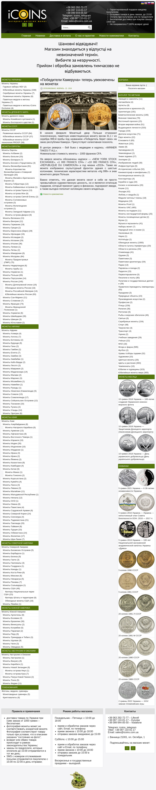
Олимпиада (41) (126, 252)
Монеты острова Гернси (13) (18, 190)
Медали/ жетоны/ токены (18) (132, 198)
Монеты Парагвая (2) (12, 631)
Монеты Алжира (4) (11, 333)
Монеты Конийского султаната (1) (18, 119)
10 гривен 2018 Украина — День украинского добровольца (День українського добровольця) (134, 456)
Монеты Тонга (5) (10, 680)
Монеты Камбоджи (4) (13, 466)
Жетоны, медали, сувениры (15, 691)
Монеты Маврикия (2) (12, 368)
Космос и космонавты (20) (130, 185)
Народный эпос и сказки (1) (131, 230)
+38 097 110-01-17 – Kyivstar (124, 720)
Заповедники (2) (126, 150)
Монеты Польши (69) (12, 275)
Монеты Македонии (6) (13, 253)
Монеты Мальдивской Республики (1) (20, 494)
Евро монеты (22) (126, 137)
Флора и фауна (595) (128, 347)
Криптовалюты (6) (11, 697)
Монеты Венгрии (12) (12, 221)
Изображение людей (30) (130, 163)
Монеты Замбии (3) (11, 356)
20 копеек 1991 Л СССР (130, 614)
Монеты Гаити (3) (10, 560)
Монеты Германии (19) (13, 224)
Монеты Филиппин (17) (13, 536)
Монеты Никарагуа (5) (13, 579)
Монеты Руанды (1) (11, 388)
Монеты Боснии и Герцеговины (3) (18, 163)
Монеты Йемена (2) (11, 459)
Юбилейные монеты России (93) (20, 294)
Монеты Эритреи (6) (12, 413)
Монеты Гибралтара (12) (16, 184)
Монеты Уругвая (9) (11, 640)
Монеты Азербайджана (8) (15, 424)
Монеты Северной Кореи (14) (16, 514)
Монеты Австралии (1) (13, 658)
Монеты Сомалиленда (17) (15, 397)
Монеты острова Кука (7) (16, 674)
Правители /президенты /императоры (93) (136, 288)
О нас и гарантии (85, 35)
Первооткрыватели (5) (129, 274)
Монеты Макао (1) (13, 472)
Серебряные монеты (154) (131, 321)
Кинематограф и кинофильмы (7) (134, 172)
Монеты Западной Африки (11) (19, 212)
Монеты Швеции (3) (12, 319)
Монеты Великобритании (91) (16, 166)
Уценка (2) (123, 334)
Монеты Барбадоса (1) (13, 553)
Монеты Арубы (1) (13, 269)
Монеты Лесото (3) (11, 365)
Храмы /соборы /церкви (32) (131, 353)
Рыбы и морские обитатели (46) (133, 315)
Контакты (133, 35)
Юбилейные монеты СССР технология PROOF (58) (15, 141)
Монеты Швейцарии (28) (14, 316)
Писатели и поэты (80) (129, 278)
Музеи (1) (122, 220)
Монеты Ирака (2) (11, 456)
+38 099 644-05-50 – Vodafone (125, 722)
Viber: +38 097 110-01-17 (76, 18)
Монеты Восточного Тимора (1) (17, 437)
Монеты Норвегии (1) (12, 272)
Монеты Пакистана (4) (13, 507)
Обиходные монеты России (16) (19, 288)
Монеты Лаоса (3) (11, 485)
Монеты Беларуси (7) (12, 160)
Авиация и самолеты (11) (130, 99)
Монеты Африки (9, 330)
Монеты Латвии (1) (11, 247)
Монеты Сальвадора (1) (14, 585)
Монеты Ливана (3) (11, 488)
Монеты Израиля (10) (12, 440)
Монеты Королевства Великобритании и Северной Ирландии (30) (18, 172)
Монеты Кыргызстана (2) (14, 478)
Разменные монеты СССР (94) (17, 133)
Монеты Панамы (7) (12, 582)
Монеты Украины (10, 83)
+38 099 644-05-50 (76, 13)
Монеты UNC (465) (127, 207)
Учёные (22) (124, 341)
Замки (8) (122, 147)
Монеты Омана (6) (11, 504)
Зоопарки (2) (124, 159)
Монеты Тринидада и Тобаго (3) (17, 637)
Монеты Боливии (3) (12, 618)
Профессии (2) (125, 302)
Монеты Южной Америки (13, 612)
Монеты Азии (8, 421)
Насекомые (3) (125, 233)
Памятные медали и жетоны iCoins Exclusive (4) (19, 106)
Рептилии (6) (124, 312)
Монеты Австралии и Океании (16, 654)
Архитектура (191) (127, 112)
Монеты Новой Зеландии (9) (16, 667)
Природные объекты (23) (130, 296)
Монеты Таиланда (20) (13, 523)
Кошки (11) (123, 188)
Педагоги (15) (124, 271)
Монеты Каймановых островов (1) (20, 187)
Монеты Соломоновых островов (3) (15, 201)
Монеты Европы (9, 150)
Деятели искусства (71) (129, 134)
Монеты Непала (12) (12, 498)
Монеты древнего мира (13, 116)
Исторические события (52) (131, 169)
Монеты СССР (9, 130)
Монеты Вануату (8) (12, 661)
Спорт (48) (123, 325)
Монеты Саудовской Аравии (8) (17, 510)
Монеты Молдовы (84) (13, 256)
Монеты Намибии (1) (12, 384)
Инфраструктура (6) (127, 166)
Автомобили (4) (125, 102)
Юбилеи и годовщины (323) (131, 369)
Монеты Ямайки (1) (11, 604)
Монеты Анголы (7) (11, 337)
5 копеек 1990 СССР (128, 570)
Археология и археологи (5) (131, 108)
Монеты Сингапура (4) (13, 517)
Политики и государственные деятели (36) (135, 282)
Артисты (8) (123, 105)
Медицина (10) (125, 201)
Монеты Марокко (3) (12, 378)
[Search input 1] (74, 27)
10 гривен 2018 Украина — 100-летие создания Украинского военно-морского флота (136, 402)
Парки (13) (123, 265)
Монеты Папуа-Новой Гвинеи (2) (18, 677)
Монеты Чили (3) (10, 644)
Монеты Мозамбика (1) (13, 381)
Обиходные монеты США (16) (18, 601)
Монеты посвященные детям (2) (133, 217)
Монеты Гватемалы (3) (13, 563)
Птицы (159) (124, 305)
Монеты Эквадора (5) (12, 647)
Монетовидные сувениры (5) (16, 694)
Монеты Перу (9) (10, 634)
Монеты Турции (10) (12, 529)
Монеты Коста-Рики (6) (13, 572)
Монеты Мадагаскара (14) (15, 372)
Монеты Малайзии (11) (13, 491)
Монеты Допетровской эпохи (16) (20, 285)
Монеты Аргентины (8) (13, 615)
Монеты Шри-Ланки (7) (13, 539)
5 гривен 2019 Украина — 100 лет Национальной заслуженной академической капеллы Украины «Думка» (135, 544)
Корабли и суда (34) (127, 182)
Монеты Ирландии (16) (13, 234)
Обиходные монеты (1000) (131, 242)
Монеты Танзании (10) (13, 404)
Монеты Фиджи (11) (12, 683)
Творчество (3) (125, 328)
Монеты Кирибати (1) (12, 664)
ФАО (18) (122, 344)
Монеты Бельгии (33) (12, 156)
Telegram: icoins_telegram (76, 15)
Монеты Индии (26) (11, 443)
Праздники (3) (125, 293)
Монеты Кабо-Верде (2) (13, 362)
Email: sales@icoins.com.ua (76, 21)
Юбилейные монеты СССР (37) (17, 136)
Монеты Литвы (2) (11, 250)
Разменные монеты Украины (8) (17, 96)
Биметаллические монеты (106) (133, 115)
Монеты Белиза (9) (11, 556)
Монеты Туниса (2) (11, 407)
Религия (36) (124, 309)
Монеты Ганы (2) (10, 346)
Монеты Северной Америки (15, 547)
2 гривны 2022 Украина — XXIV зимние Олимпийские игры (133, 702)
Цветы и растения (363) (129, 363)
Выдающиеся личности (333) (132, 127)
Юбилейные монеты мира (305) (133, 372)
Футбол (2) (123, 350)
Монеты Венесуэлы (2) (13, 624)
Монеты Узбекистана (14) (14, 533)
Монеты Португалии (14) (14, 278)
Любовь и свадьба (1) (128, 195)
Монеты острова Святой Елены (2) (21, 197)
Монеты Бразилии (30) (13, 621)
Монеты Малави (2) (11, 375)
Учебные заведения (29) (130, 337)
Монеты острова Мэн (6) (16, 193)
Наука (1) (122, 236)
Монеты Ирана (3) (11, 453)
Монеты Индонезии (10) (14, 446)
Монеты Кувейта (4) (12, 482)
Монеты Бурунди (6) (12, 343)
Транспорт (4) (124, 331)
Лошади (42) (124, 191)
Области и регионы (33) (129, 249)
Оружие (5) (123, 255)
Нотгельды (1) (125, 239)
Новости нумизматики (111, 35)
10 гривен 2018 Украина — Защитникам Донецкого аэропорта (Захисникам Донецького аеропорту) (136, 429)
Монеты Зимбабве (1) (12, 359)
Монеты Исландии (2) (12, 237)
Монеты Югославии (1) (13, 322)
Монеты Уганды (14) (12, 410)
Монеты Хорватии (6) (12, 313)
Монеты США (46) (11, 588)
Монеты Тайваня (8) (12, 526)
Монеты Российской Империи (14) (21, 291)
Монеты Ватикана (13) (13, 218)
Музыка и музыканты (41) (130, 223)
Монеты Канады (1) (11, 569)
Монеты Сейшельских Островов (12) (20, 400)
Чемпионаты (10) (126, 366)
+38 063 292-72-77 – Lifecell (123, 717)
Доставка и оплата (60, 35)
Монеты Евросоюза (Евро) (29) (17, 231)
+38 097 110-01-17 (76, 10)
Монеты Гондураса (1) (13, 566)
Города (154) (124, 131)
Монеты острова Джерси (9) (18, 215)
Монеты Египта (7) (11, 353)
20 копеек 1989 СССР (129, 679)
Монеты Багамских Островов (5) (18, 550)
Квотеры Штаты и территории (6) (20, 597)
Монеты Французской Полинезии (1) (15, 308)
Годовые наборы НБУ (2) (14, 87)
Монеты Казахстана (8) (13, 462)
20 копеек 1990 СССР (129, 657)
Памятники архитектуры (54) (132, 262)
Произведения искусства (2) (131, 299)
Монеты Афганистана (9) (14, 434)
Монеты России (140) (12, 281)
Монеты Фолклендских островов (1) (15, 207)
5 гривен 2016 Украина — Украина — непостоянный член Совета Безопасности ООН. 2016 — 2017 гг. (136, 516)
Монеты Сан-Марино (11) (14, 297)
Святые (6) (123, 318)
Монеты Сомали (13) (12, 394)
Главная (26, 35)
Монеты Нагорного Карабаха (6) (20, 427)
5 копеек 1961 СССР (128, 592)
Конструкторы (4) (126, 179)
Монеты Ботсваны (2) (12, 340)
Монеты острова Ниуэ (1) (16, 670)
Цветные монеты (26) (128, 360)
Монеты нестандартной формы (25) (135, 214)
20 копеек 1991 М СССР (130, 635)
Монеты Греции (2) (11, 228)
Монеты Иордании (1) (12, 450)
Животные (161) (126, 143)
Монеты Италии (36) (12, 244)
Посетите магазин (136, 88)
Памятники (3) (125, 258)
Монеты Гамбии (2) (11, 349)
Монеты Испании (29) (12, 240)
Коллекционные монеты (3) (131, 175)
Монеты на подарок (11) (129, 211)
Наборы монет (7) (126, 226)
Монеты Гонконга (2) (14, 475)
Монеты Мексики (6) (12, 576)
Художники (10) (125, 356)
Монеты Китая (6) (11, 469)
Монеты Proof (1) (126, 204)
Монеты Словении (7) (12, 301)
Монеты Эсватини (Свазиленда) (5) (19, 391)
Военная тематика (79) (129, 118)
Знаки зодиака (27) (127, 156)
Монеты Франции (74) (13, 304)
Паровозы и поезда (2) (129, 268)
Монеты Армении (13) (13, 431)
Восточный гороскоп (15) (130, 121)
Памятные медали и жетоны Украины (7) (16, 100)
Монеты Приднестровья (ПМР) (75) (16, 260)
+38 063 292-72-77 (76, 7)
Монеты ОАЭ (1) (10, 501)
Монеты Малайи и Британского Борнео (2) (19, 179)
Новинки (40, 35)
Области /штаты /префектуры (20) (134, 246)
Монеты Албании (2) (12, 153)
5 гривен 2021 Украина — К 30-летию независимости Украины (136, 489)
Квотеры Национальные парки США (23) (19, 593)
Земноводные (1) (126, 153)
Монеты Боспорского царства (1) (18, 122)
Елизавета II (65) (126, 140)
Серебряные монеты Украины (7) (18, 93)
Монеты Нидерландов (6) (14, 265)
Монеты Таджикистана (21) (15, 520)
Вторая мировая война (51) (131, 124)
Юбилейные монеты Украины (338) (19, 90)
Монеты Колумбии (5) (12, 628)
